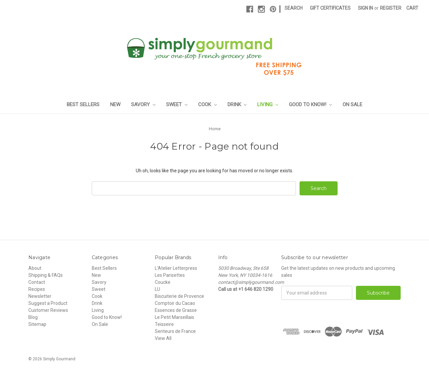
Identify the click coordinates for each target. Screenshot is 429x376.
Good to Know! (310, 105)
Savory (143, 105)
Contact (36, 282)
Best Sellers (83, 105)
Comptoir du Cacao (175, 303)
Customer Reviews (48, 310)
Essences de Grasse (176, 310)
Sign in (365, 8)
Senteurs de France (175, 331)
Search (294, 8)
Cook (207, 105)
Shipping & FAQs (45, 275)
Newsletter (39, 296)
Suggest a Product (47, 303)
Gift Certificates (330, 8)
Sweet (176, 105)
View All (163, 338)
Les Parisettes (170, 275)
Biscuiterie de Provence (179, 296)
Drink (237, 105)
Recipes (36, 289)
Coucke (162, 282)
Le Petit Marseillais (174, 317)
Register (390, 8)
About (34, 268)
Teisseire (164, 324)
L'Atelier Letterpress (176, 268)
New (115, 105)
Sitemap (37, 324)
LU (157, 289)
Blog (33, 317)
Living (267, 105)
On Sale (352, 105)
